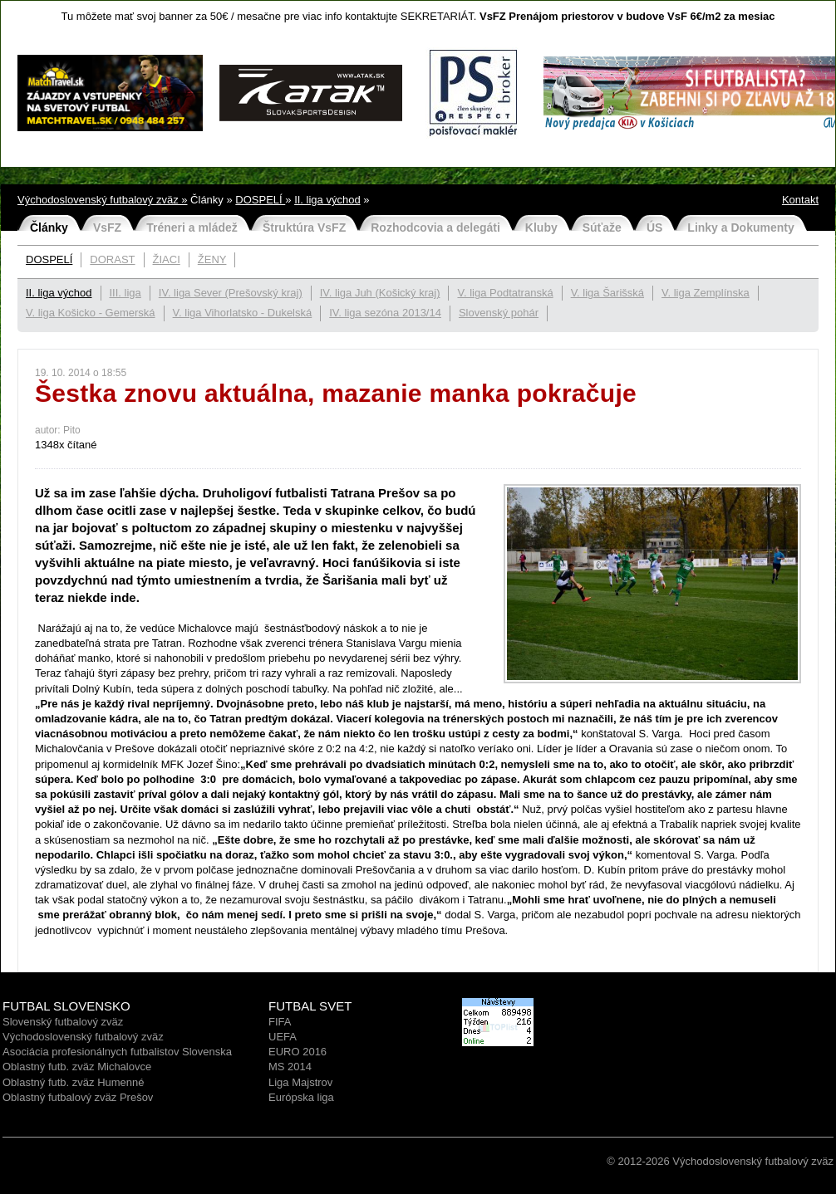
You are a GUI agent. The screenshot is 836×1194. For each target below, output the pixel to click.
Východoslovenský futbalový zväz (83, 1036)
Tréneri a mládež (192, 227)
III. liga (125, 292)
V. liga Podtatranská (505, 292)
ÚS (654, 227)
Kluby (541, 227)
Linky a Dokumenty (740, 227)
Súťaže (602, 227)
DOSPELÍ (260, 199)
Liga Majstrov (300, 1082)
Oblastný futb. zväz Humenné (73, 1082)
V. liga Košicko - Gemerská (90, 312)
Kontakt (800, 199)
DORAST (112, 259)
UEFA (282, 1036)
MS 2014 (290, 1066)
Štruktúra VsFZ (304, 227)
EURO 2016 (297, 1051)
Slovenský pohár (498, 312)
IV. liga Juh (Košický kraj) (380, 292)
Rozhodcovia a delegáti (435, 227)
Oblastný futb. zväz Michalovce (76, 1066)
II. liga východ (327, 199)
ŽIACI (166, 259)
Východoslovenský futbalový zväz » (102, 199)
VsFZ (107, 227)
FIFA (279, 1021)
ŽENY (212, 259)
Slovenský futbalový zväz (62, 1021)
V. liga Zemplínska (705, 292)
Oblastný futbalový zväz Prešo (75, 1097)
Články (49, 227)
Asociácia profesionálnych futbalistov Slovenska (117, 1051)
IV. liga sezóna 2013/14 (385, 312)
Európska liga (301, 1097)
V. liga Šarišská (607, 292)
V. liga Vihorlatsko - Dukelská (242, 312)
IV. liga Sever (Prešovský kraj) (230, 292)
